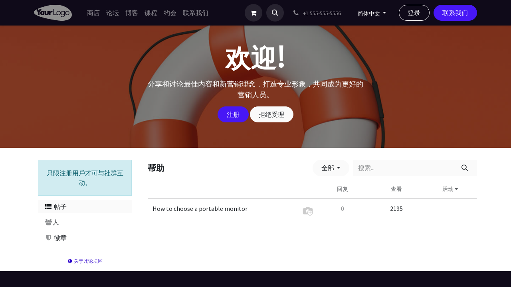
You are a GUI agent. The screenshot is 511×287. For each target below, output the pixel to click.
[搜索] (465, 168)
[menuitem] (93, 13)
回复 (342, 189)
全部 (328, 168)
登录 (414, 13)
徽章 (55, 238)
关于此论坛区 (85, 261)
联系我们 (455, 13)
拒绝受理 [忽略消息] (271, 114)
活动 (450, 189)
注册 (233, 114)
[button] (275, 13)
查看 (396, 189)
